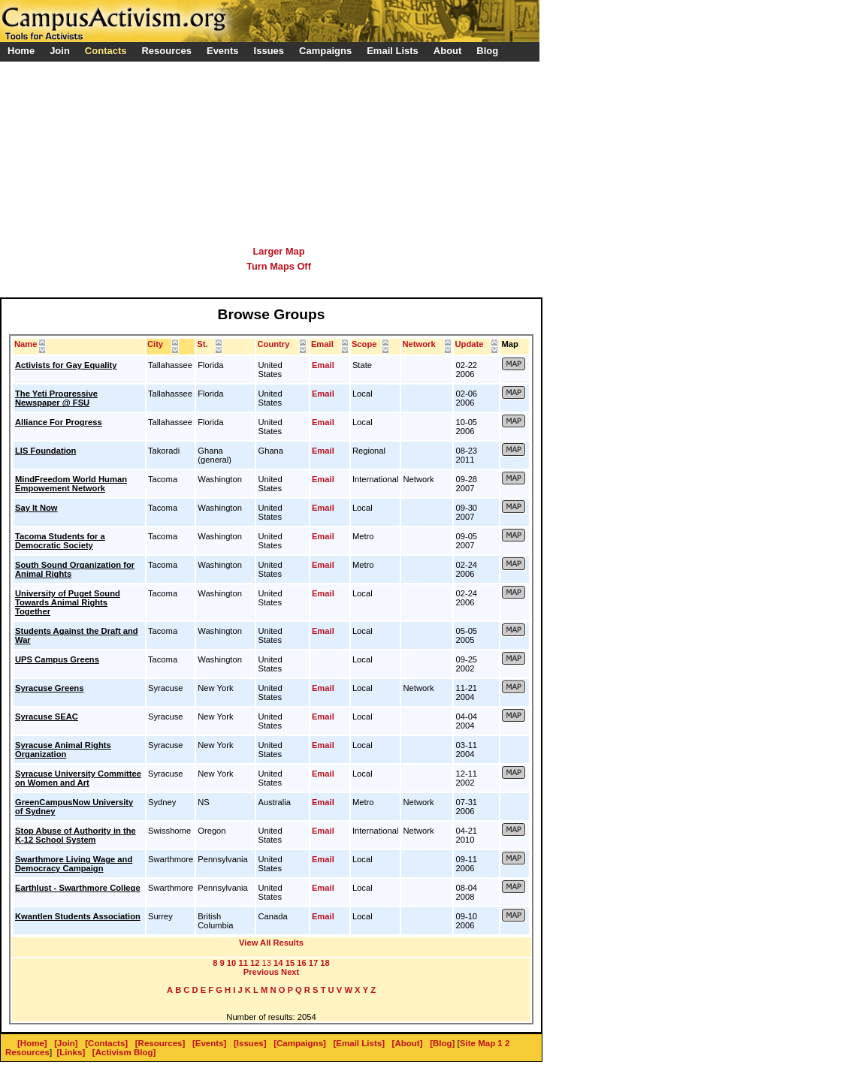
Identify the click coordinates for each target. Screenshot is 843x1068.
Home (21, 50)
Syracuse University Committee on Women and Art (78, 778)
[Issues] (250, 1043)
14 (278, 962)
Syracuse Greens (49, 687)
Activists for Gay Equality (66, 365)
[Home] (32, 1043)
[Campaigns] (299, 1043)
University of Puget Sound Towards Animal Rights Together (67, 602)
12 (254, 962)
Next (290, 971)
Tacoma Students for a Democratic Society (60, 541)
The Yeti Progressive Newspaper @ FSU (56, 398)
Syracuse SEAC (46, 716)
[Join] (65, 1043)
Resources (27, 1052)
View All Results (271, 942)
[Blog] (442, 1043)
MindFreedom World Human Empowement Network (71, 484)
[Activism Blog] (124, 1052)
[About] (407, 1043)
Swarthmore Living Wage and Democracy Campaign (73, 864)
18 (324, 962)
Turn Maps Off (278, 266)
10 (231, 962)
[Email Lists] (359, 1043)
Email (323, 365)
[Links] (71, 1052)
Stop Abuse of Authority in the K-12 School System (75, 835)
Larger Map (279, 251)
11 (242, 962)
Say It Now (36, 507)
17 (313, 962)
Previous (261, 971)
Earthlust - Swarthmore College (77, 887)
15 (290, 962)
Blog (487, 50)
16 (301, 962)
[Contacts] (106, 1043)
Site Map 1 (481, 1043)
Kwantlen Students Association (77, 916)
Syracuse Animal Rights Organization (63, 750)
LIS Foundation (45, 450)
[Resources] (160, 1043)
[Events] (209, 1043)
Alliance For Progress (58, 422)
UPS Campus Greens (57, 659)
